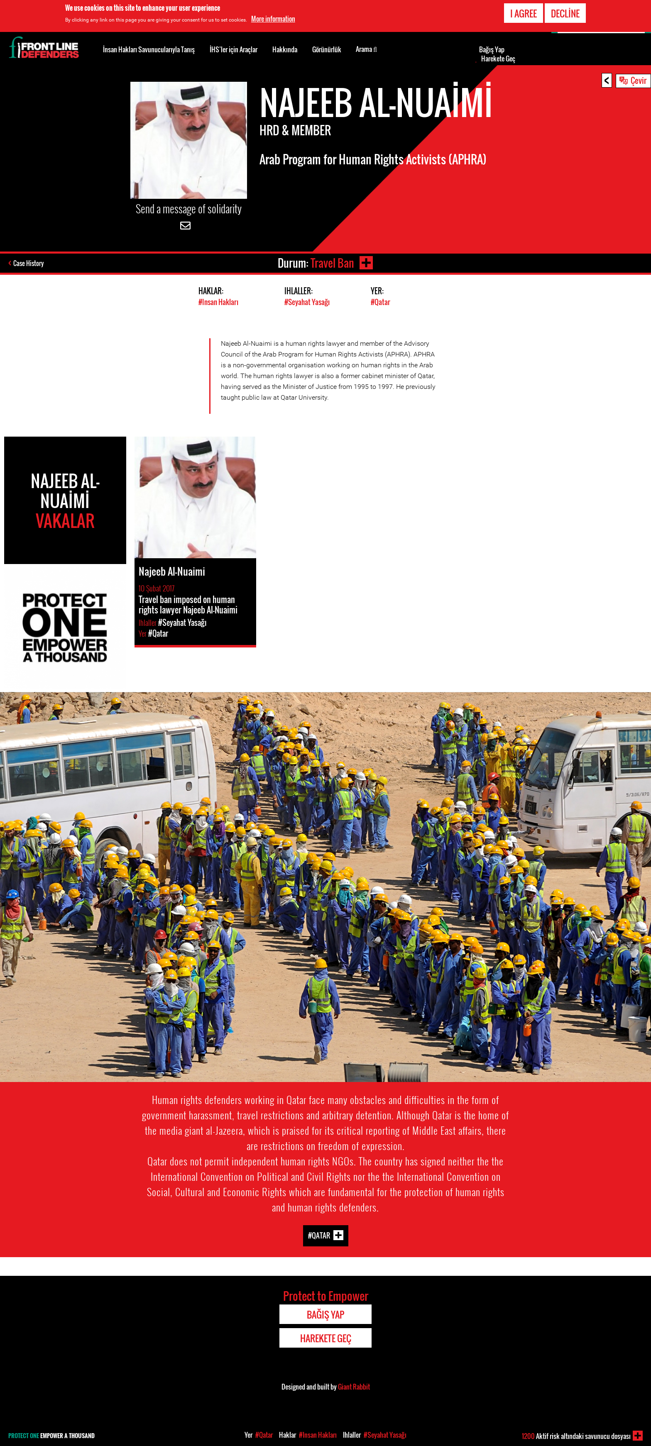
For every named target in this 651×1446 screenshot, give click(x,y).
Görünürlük (326, 49)
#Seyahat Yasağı (307, 302)
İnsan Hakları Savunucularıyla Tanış (149, 49)
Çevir (638, 80)
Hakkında (284, 49)
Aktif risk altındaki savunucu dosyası (576, 1436)
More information (273, 19)
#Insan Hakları (218, 302)
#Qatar (380, 302)
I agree (523, 13)
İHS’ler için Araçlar (233, 49)
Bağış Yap (491, 49)
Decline (565, 13)
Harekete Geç (498, 58)
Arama (366, 48)
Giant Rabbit (354, 1387)
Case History (28, 263)
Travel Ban (332, 263)
